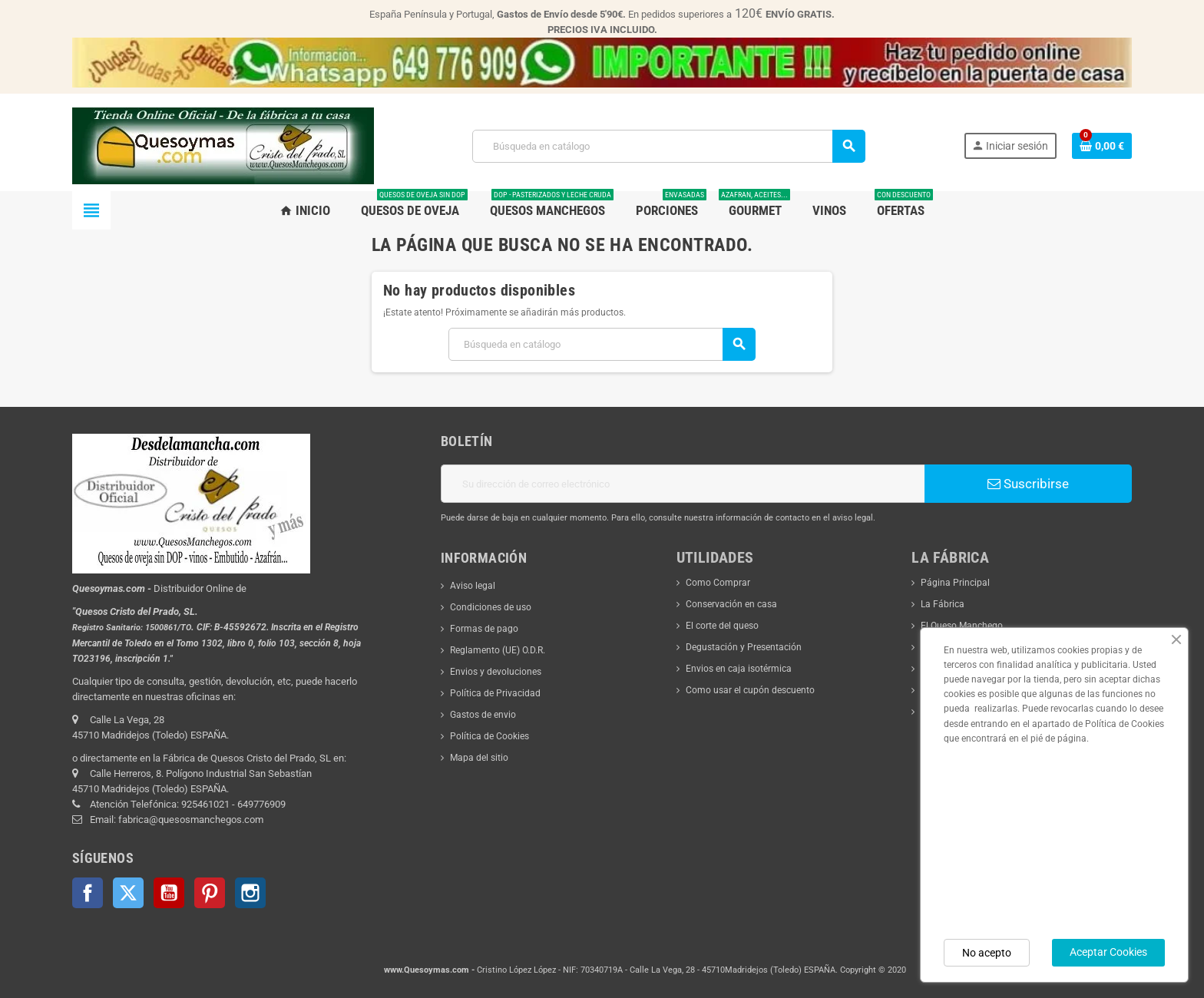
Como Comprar (718, 582)
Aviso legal (472, 585)
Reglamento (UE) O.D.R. (497, 650)
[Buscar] (668, 146)
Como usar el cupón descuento (750, 690)
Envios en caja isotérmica (739, 668)
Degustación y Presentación (744, 647)
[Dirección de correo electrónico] (683, 483)
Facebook (87, 892)
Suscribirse (1028, 483)
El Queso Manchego (962, 625)
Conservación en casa (731, 604)
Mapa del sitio (479, 757)
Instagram (250, 892)
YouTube (169, 892)
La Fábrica (942, 604)
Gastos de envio (483, 714)
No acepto (986, 953)
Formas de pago (484, 628)
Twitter (128, 892)
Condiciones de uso (490, 607)
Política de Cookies (489, 736)
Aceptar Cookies (1108, 952)
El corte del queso (722, 625)
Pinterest (209, 892)
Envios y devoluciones (495, 671)
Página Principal (955, 582)
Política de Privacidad (495, 693)
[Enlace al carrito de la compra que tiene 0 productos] (1102, 146)
